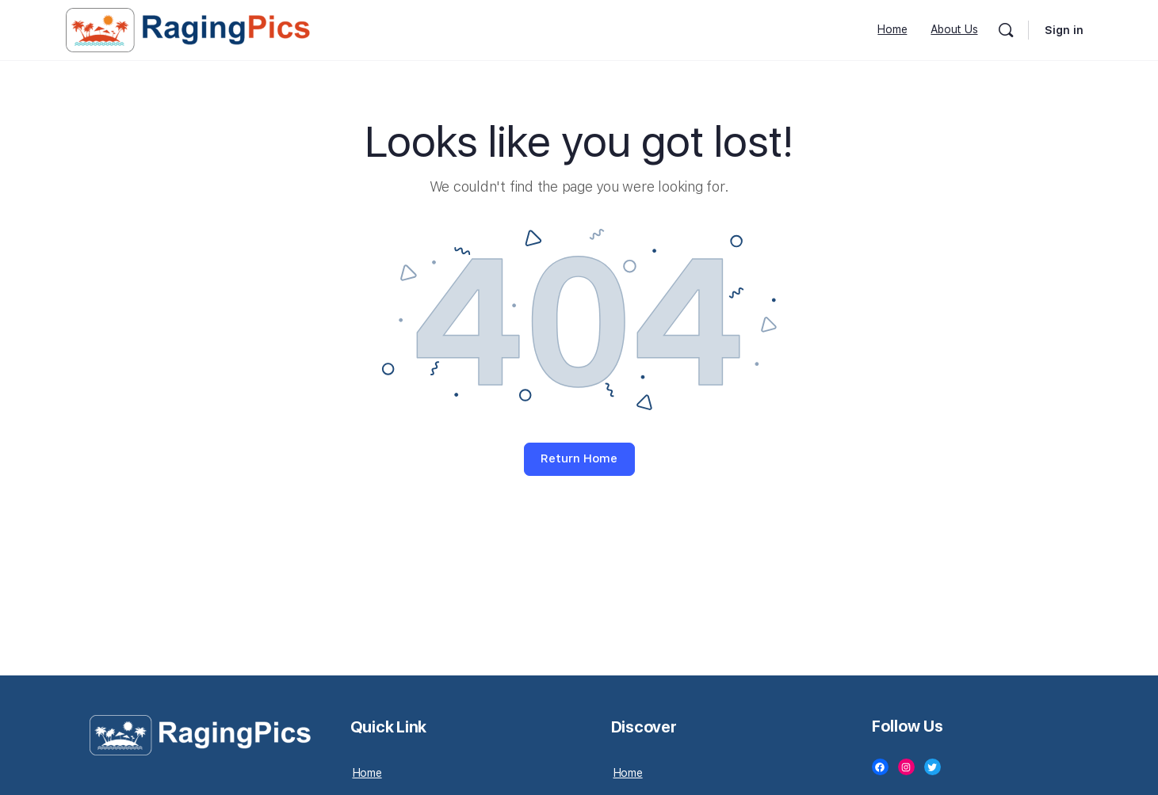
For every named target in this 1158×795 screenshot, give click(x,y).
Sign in (1064, 30)
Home (367, 772)
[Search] (1006, 30)
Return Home (579, 458)
